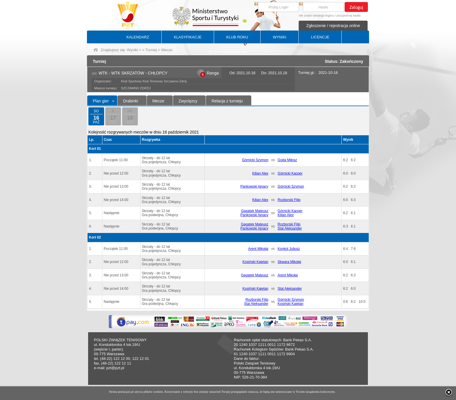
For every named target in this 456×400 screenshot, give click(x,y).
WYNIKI (279, 37)
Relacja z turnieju (227, 101)
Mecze (158, 101)
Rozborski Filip (289, 200)
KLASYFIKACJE (188, 37)
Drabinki (130, 101)
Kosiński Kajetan (255, 262)
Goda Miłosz (287, 160)
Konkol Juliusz (289, 249)
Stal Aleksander (290, 228)
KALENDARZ (138, 37)
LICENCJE (320, 37)
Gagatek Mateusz (254, 211)
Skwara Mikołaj (289, 262)
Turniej (151, 50)
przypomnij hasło (348, 15)
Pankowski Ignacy (254, 186)
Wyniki (132, 50)
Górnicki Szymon (255, 160)
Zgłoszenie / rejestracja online (333, 25)
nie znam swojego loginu (316, 15)
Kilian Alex (260, 173)
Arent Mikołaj (258, 249)
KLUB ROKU (237, 37)
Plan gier (101, 101)
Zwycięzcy (188, 101)
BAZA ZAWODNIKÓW (228, 52)
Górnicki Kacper (290, 173)
